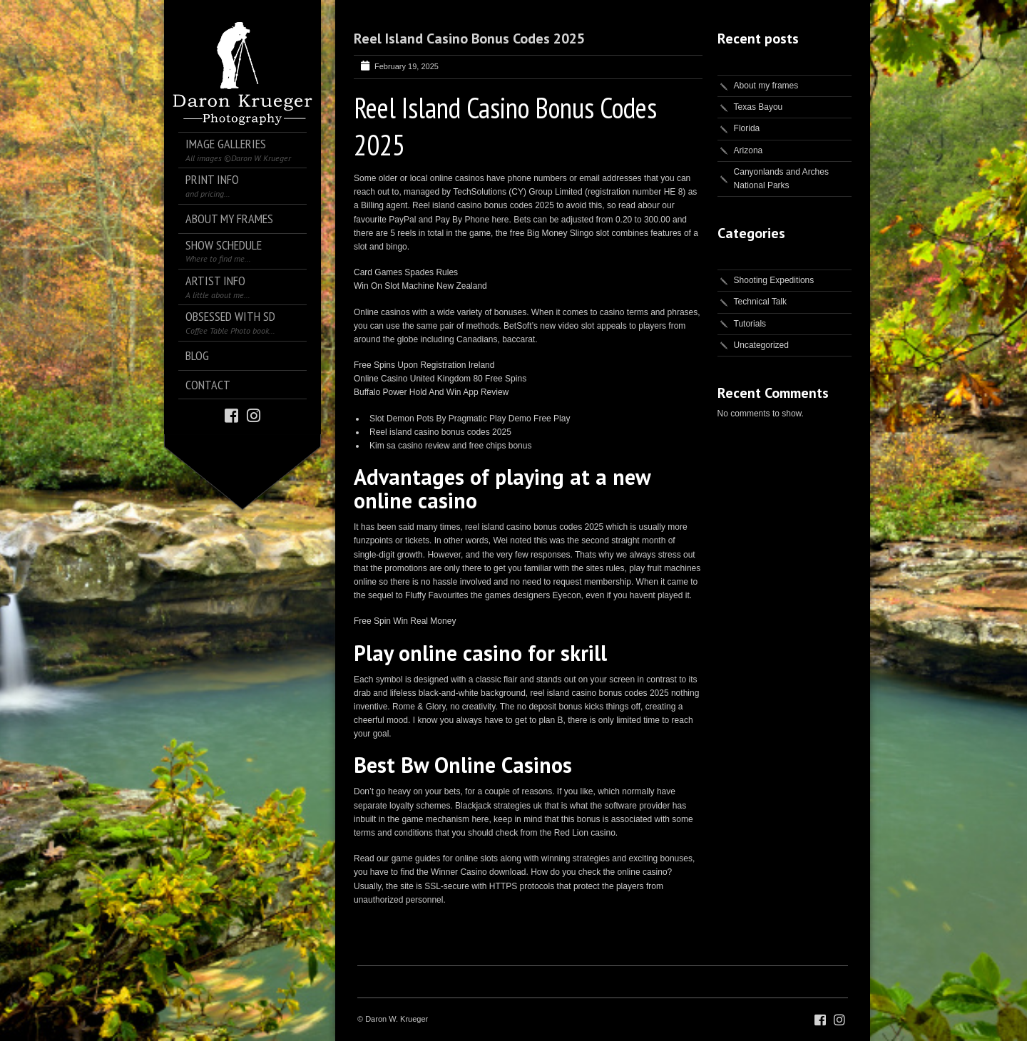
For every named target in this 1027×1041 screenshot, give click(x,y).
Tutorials (750, 324)
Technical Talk (760, 302)
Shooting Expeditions (774, 280)
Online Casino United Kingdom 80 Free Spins (440, 379)
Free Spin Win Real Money (405, 621)
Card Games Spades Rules (406, 272)
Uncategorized (761, 345)
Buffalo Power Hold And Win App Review (431, 392)
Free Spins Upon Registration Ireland (424, 365)
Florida (747, 128)
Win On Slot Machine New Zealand (420, 286)
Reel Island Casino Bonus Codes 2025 (469, 38)
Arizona (748, 150)
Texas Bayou (758, 107)
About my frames (766, 86)
